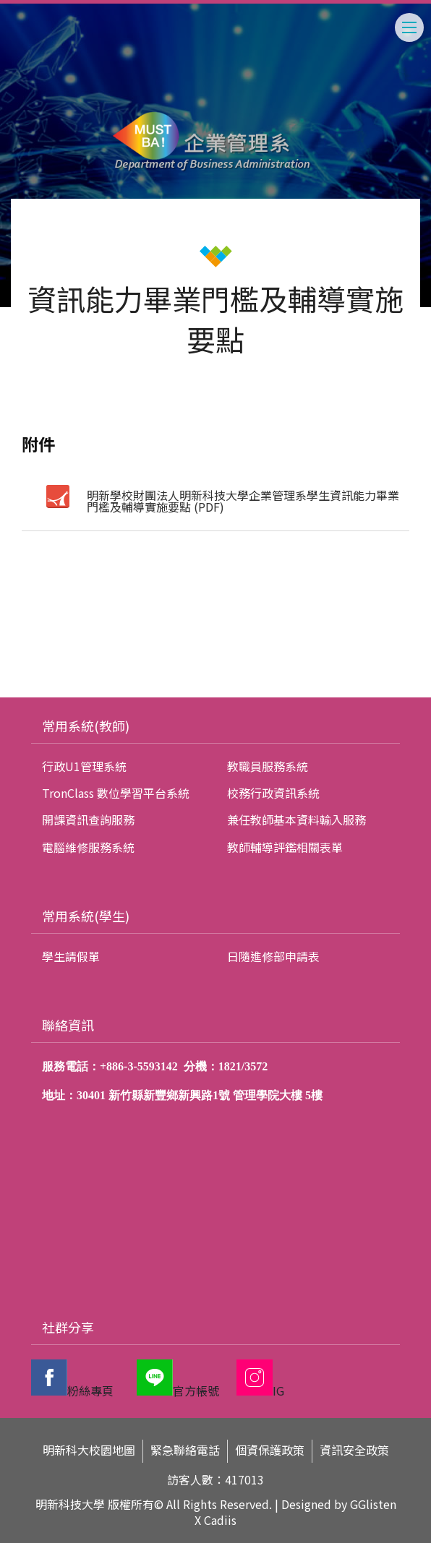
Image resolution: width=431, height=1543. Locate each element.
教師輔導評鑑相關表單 (285, 847)
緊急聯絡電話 (185, 1450)
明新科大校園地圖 (89, 1450)
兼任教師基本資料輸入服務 (296, 819)
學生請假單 (71, 956)
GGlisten (373, 1504)
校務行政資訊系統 (273, 792)
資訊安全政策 (354, 1450)
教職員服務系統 (267, 766)
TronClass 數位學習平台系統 (115, 792)
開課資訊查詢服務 (88, 819)
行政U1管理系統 (84, 766)
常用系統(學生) (85, 915)
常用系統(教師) (85, 725)
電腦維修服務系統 (88, 847)
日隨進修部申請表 (273, 956)
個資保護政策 (269, 1450)
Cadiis (220, 1520)
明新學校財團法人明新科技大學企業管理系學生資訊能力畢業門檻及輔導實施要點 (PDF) (243, 500)
